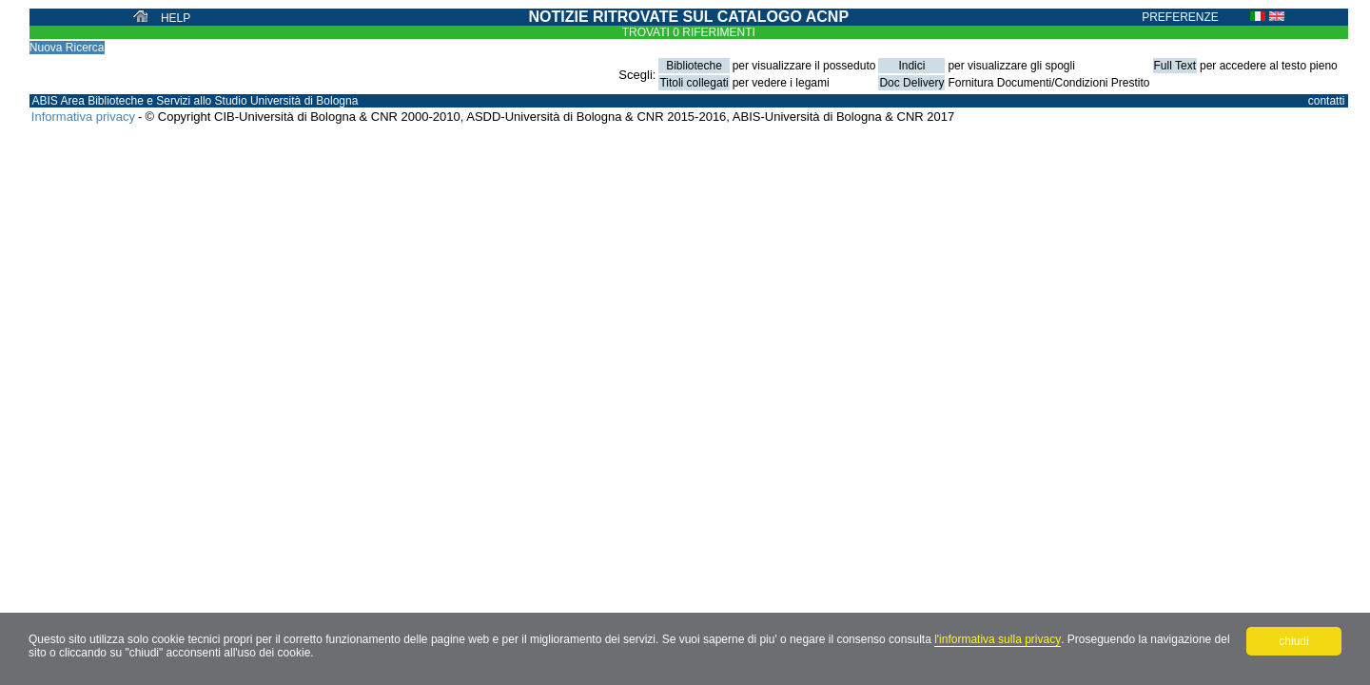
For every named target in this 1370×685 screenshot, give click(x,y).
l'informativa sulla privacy (997, 639)
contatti (1326, 101)
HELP (175, 18)
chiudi (1293, 641)
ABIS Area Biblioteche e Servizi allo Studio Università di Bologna (194, 101)
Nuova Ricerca (67, 47)
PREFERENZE (1180, 17)
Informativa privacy (83, 116)
